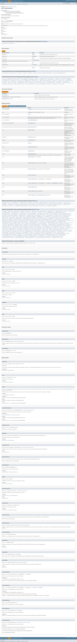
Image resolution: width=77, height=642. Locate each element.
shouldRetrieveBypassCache (68, 82)
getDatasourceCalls (67, 215)
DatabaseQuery (44, 41)
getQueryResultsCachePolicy (42, 203)
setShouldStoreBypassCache (34, 233)
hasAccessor (48, 220)
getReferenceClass (69, 218)
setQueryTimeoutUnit (45, 231)
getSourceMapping (58, 219)
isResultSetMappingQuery (35, 224)
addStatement (71, 211)
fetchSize (19, 73)
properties (45, 81)
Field (8, 4)
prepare (3, 483)
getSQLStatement (66, 219)
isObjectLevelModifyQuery (53, 223)
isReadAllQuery (10, 224)
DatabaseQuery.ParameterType (8, 43)
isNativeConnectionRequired (45, 80)
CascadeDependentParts (33, 79)
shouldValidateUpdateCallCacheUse (43, 83)
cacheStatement (34, 212)
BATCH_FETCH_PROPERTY (66, 78)
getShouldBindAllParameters (47, 219)
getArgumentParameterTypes (64, 214)
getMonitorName (19, 217)
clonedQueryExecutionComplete (25, 202)
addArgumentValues (59, 211)
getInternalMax (67, 202)
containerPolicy (35, 60)
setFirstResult (41, 204)
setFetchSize (34, 204)
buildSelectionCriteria (25, 212)
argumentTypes (51, 78)
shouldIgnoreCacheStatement (22, 236)
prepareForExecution (6, 495)
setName (50, 230)
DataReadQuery (5, 96)
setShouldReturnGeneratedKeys (22, 233)
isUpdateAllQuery (52, 224)
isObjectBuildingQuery (42, 223)
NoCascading (13, 81)
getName (24, 217)
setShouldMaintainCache (51, 232)
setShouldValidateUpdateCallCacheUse (61, 233)
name (9, 81)
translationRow (61, 83)
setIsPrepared (19, 230)
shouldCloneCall (42, 82)
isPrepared (54, 80)
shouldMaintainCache (50, 82)
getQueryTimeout (34, 218)
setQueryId (60, 204)
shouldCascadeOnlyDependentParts (30, 235)
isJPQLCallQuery (5, 223)
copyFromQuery (36, 202)
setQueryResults (66, 204)
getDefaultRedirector (6, 216)
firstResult (24, 73)
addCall (65, 211)
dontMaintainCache (23, 214)
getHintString (5, 217)
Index (19, 1)
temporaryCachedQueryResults (59, 73)
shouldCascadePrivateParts (52, 235)
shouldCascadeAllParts (7, 235)
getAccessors (55, 214)
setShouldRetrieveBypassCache (8, 233)
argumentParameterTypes (29, 78)
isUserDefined (60, 80)
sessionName (14, 82)
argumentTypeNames (43, 78)
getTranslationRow (41, 220)
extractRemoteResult (41, 214)
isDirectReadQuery (43, 222)
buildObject (30, 109)
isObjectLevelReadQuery (64, 223)
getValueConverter (32, 137)
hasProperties (71, 220)
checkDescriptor (15, 213)
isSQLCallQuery (44, 224)
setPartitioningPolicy (7, 231)
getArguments (4, 215)
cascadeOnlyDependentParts (59, 212)
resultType (34, 64)
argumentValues (58, 78)
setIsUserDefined (26, 230)
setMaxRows (54, 204)
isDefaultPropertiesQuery (68, 203)
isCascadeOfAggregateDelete (51, 221)
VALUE (33, 67)
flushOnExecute (13, 80)
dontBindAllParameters (66, 213)
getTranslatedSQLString (20, 220)
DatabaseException (9, 390)
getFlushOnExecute (65, 216)
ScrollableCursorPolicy (21, 622)
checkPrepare (39, 213)
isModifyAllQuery (13, 223)
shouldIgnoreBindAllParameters (8, 236)
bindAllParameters (6, 212)
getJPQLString (12, 217)
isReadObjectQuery (18, 224)
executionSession (5, 80)
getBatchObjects (38, 215)
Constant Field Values (6, 274)
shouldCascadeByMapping (17, 235)
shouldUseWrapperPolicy (30, 83)
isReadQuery (4, 204)
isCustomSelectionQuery (7, 222)
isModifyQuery (21, 223)
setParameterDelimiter (67, 230)
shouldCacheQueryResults (52, 205)
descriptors (63, 79)
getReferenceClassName (7, 219)
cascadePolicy (42, 79)
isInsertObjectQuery (68, 222)
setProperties (15, 231)
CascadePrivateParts (50, 79)
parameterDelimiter (29, 81)
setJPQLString (45, 230)
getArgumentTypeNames (12, 215)
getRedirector (51, 218)
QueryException (24, 490)
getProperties (5, 218)
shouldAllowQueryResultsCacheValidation (37, 205)
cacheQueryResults (6, 202)
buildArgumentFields (15, 212)
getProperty (11, 218)
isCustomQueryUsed (26, 80)
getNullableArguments (31, 217)
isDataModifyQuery (17, 222)
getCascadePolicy (50, 215)
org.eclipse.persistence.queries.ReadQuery (12, 12)
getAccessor (49, 214)
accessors (4, 78)
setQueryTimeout (37, 231)
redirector (4, 82)
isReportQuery (26, 224)
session (9, 82)
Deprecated (16, 1)
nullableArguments (20, 81)
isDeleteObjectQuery (34, 222)
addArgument (4, 211)
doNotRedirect (69, 79)
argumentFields (20, 78)
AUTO (33, 58)
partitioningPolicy (38, 81)
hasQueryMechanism (6, 221)
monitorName (4, 81)
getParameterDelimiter (41, 217)
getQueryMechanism (18, 218)
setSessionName (5, 232)
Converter (4, 137)
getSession (31, 219)
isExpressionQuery (59, 222)
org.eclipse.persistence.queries (10, 6)
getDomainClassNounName (31, 216)
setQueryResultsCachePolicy (8, 205)
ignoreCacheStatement (33, 221)
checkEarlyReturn (22, 213)
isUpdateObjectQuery (61, 224)
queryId (39, 73)
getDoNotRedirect (40, 216)
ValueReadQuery (55, 183)
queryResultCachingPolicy (47, 73)
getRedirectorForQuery (60, 218)
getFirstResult (60, 202)
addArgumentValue (51, 211)
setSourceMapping (5, 234)
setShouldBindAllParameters (15, 232)
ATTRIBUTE (34, 56)
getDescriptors (22, 216)
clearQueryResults (14, 202)
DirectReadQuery (4, 18)
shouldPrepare (59, 82)
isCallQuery (41, 221)
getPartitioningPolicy (64, 217)
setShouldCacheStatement (40, 232)
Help (22, 1)
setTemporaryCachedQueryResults (21, 205)
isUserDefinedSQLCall (68, 80)
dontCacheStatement (6, 214)
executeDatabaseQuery (32, 120)
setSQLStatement (13, 234)
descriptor (57, 79)
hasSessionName (14, 221)
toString (61, 237)
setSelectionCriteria (62, 231)
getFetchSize (53, 202)
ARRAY (33, 54)
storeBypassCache (54, 237)
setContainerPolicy (32, 153)
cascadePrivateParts (6, 213)
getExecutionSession (56, 216)
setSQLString (20, 234)
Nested (5, 4)
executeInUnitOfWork (32, 214)
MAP (33, 62)
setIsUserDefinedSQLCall (36, 230)
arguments (37, 78)
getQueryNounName (26, 218)
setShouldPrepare (60, 232)
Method (14, 4)
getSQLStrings (11, 220)
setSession (69, 231)
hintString (19, 80)
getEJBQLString (48, 216)
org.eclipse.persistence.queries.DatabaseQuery (11, 11)
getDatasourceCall (58, 215)
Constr (11, 4)
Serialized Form (4, 28)
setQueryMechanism (29, 231)
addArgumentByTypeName (42, 211)
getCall (44, 215)
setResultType (31, 156)
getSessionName (38, 219)
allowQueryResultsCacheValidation (9, 73)
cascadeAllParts (41, 212)
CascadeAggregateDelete (7, 79)
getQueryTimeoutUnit (43, 218)
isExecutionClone (35, 80)
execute (29, 117)
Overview (2, 1)
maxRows (35, 73)
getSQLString (4, 220)
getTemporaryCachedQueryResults (55, 203)
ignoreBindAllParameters (23, 221)
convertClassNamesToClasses (55, 213)
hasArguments (54, 220)
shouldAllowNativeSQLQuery (38, 234)
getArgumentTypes (22, 215)
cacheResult (30, 112)
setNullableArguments (57, 230)
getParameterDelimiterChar (52, 217)
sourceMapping (54, 83)
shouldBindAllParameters (22, 82)
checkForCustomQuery (31, 213)
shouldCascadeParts (42, 235)
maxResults (30, 73)
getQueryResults (16, 203)
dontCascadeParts (14, 214)
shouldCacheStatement (33, 82)
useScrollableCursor (32, 187)
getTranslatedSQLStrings (31, 220)
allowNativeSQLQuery (11, 78)
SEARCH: (64, 3)
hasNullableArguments (62, 220)
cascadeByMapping (49, 212)
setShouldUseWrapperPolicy (47, 233)
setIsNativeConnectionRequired (8, 230)
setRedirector (54, 231)
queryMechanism (51, 81)
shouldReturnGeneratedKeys (7, 83)
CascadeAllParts (16, 79)
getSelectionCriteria (16, 219)
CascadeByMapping (24, 79)
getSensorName (25, 219)
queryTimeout (58, 81)
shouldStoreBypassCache (19, 83)
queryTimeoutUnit (65, 81)
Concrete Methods (21, 106)
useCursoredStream (32, 175)
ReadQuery (7, 22)
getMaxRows (4, 203)
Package (5, 1)
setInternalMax (48, 204)
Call (9, 98)
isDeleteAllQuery (25, 222)
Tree (12, 1)
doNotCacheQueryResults (44, 202)
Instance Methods (12, 106)
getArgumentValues (30, 215)
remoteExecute (11, 204)
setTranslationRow (28, 234)
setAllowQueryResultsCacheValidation (22, 204)
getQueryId (9, 203)
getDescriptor (15, 216)
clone (29, 114)
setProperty (21, 231)
